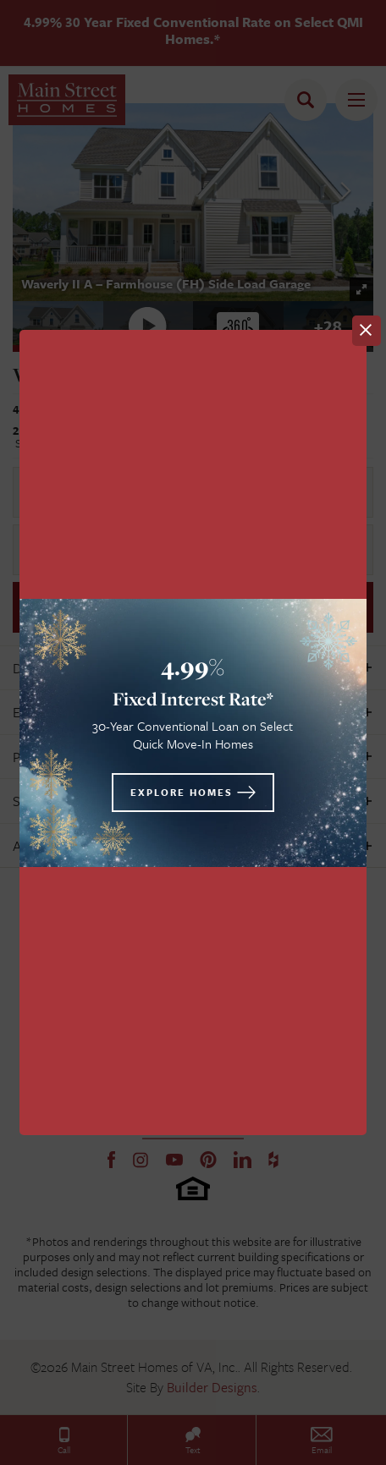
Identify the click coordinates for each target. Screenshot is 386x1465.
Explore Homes (181, 792)
